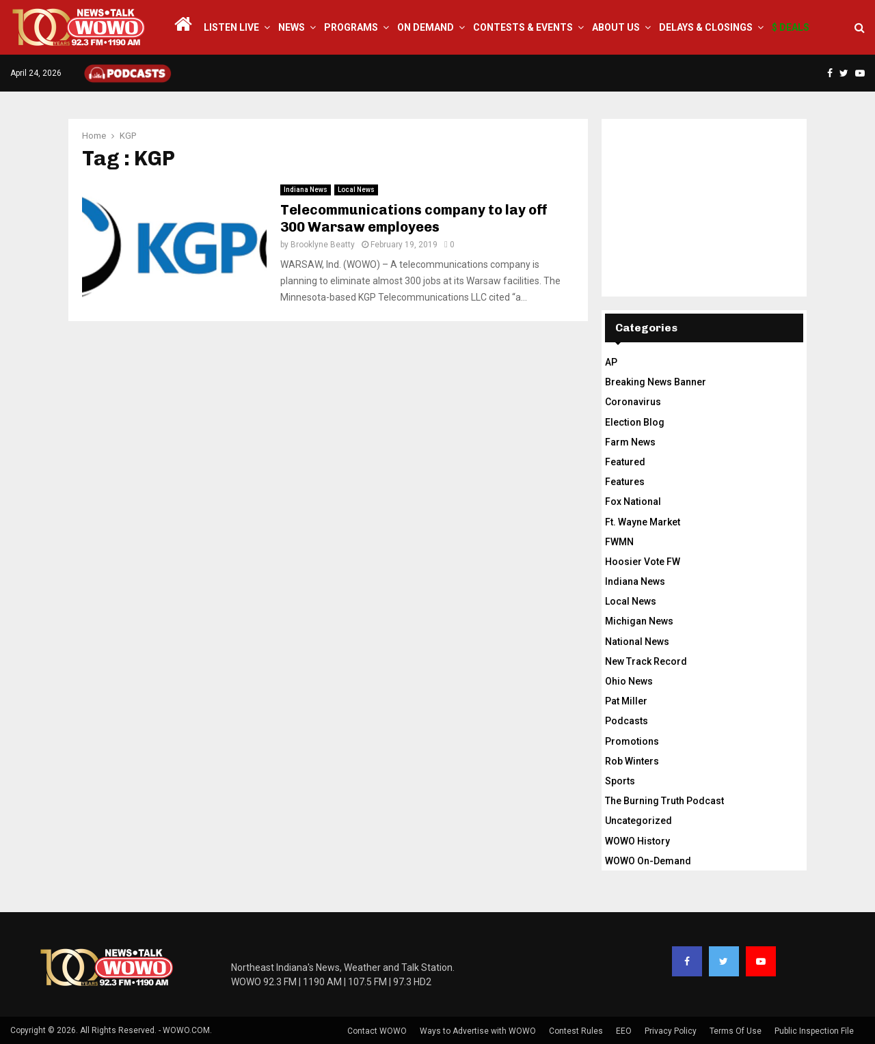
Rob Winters (632, 761)
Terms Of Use (736, 1031)
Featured (625, 461)
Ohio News (629, 681)
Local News (356, 189)
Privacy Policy (671, 1031)
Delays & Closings (706, 27)
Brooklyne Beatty (323, 244)
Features (625, 481)
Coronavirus (633, 401)
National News (637, 641)
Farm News (630, 442)
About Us (616, 27)
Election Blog (634, 422)
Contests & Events (523, 27)
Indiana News (305, 189)
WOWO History (637, 841)
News (291, 27)
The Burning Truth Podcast (664, 800)
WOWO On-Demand (648, 860)
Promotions (632, 741)
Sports (620, 780)
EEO (624, 1031)
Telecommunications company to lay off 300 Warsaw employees (414, 218)
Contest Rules (576, 1031)
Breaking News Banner (655, 381)
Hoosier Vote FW (642, 561)
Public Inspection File (814, 1031)
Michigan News (639, 621)
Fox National (633, 501)
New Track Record (646, 661)
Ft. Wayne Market (642, 522)
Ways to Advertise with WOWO (478, 1031)
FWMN (619, 541)
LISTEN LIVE (231, 27)
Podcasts (626, 720)
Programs (351, 27)
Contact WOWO (377, 1031)
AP (611, 362)
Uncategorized (638, 820)
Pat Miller (626, 701)
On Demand (425, 27)
